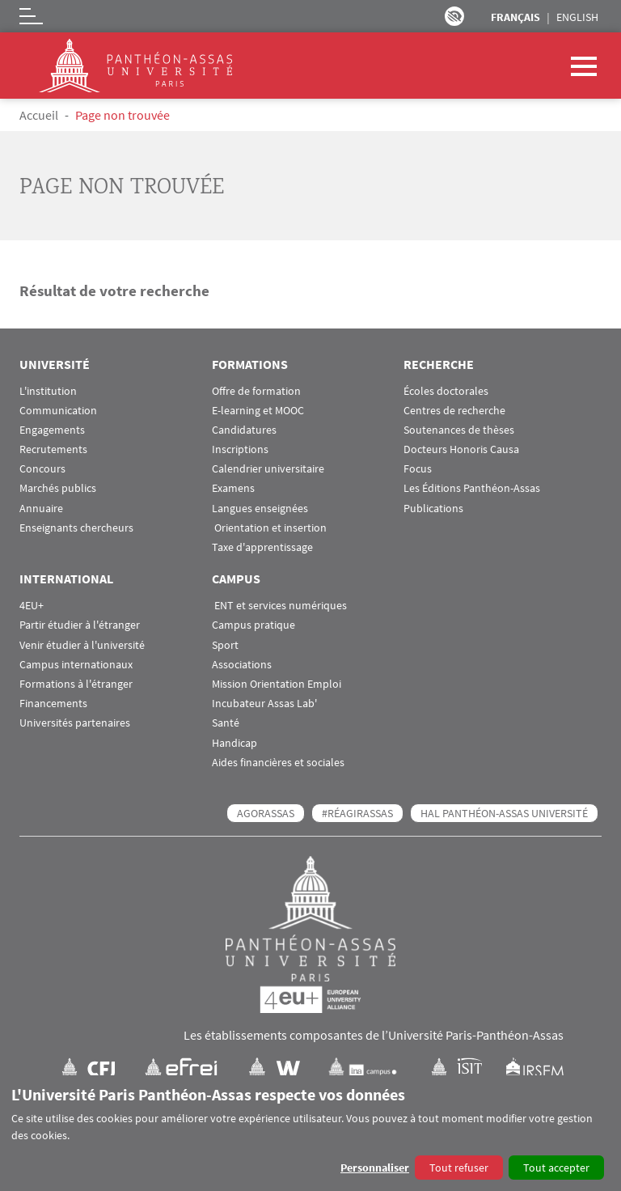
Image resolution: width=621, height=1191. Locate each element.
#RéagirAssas (357, 813)
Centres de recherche (454, 410)
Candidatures (244, 430)
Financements (53, 703)
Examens (233, 488)
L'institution (48, 391)
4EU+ (31, 605)
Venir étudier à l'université (82, 645)
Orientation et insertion (269, 528)
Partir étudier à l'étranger (79, 625)
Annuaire (41, 508)
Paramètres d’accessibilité (454, 16)
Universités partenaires (74, 723)
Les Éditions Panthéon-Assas (471, 488)
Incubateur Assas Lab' (264, 703)
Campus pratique (253, 625)
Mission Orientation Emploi (276, 684)
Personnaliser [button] (374, 1167)
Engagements (52, 430)
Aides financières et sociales (278, 762)
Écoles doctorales (445, 391)
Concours (42, 469)
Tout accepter (556, 1167)
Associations (242, 665)
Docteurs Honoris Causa (461, 449)
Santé (225, 723)
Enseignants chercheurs (76, 528)
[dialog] (310, 1133)
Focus (417, 469)
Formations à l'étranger (76, 684)
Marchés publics (57, 488)
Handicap (234, 743)
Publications (433, 508)
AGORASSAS (265, 813)
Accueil (38, 115)
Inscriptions (240, 449)
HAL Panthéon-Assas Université (504, 813)
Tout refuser (458, 1167)
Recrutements (53, 449)
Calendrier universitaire (268, 469)
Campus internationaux (76, 665)
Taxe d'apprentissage (262, 547)
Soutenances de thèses (458, 430)
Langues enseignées (260, 508)
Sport (225, 645)
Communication (58, 410)
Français (515, 17)
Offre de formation (256, 391)
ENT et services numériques (279, 605)
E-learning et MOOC (258, 410)
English (577, 17)
